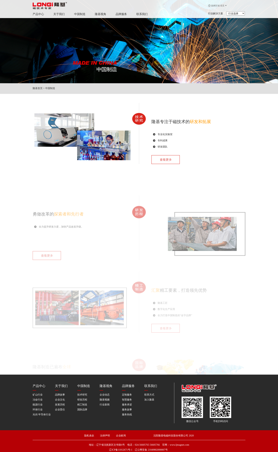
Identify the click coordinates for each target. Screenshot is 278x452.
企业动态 (105, 394)
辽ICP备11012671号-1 (120, 449)
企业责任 (60, 409)
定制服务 (127, 394)
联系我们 (140, 14)
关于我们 (57, 14)
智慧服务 (127, 399)
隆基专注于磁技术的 (181, 125)
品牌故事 (60, 394)
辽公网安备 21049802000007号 (151, 449)
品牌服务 (120, 14)
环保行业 (38, 409)
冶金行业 (38, 399)
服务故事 (127, 409)
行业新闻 (105, 404)
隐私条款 (89, 435)
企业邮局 (121, 435)
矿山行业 (38, 394)
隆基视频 (105, 399)
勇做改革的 (43, 243)
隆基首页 (38, 88)
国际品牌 (82, 409)
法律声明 (107, 435)
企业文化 (60, 399)
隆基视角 (99, 14)
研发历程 (82, 399)
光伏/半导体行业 (42, 414)
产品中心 (37, 14)
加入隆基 (149, 399)
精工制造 (82, 404)
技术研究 (82, 394)
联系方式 (149, 394)
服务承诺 (127, 404)
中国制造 (78, 14)
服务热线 (127, 414)
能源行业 (38, 404)
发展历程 (60, 404)
